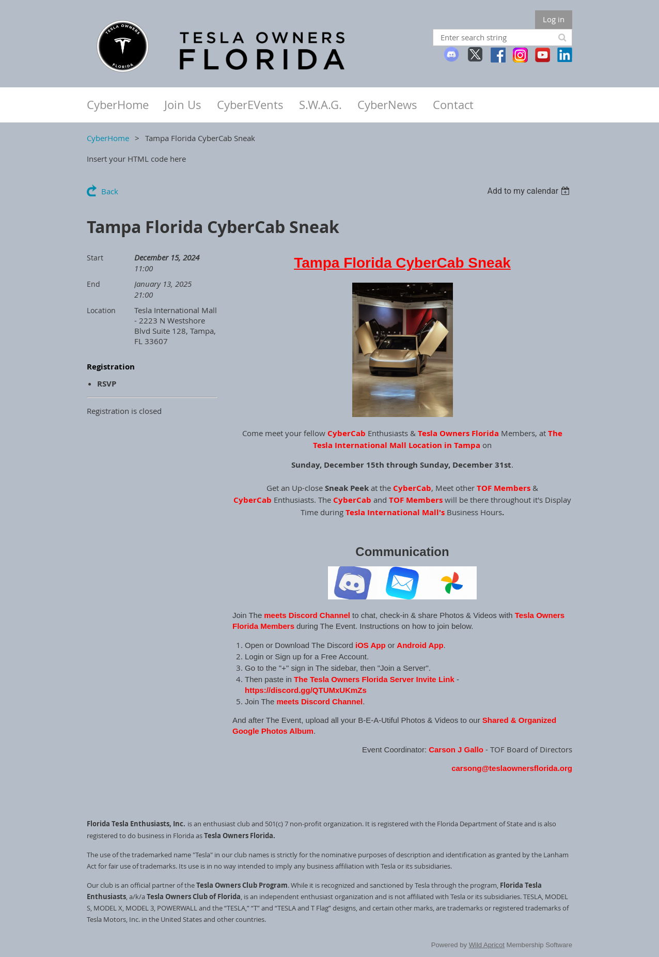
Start (95, 258)
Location (101, 310)
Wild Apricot (487, 945)
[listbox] (529, 190)
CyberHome (108, 138)
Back (109, 191)
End (93, 284)
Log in (553, 19)
